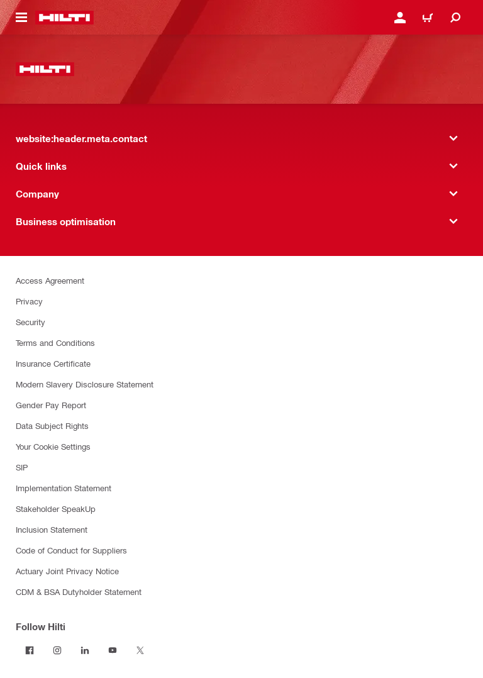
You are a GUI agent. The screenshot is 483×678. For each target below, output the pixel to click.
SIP (22, 467)
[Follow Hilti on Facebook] (29, 650)
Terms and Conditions (55, 342)
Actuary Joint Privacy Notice (67, 570)
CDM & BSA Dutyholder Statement (79, 591)
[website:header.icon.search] (455, 17)
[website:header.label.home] (64, 18)
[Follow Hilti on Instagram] (57, 650)
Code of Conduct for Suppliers (71, 550)
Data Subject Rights (52, 425)
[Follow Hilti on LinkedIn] (85, 650)
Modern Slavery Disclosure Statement (84, 384)
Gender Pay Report (51, 404)
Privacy (29, 301)
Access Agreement (50, 280)
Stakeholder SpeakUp (56, 508)
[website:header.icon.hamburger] (21, 17)
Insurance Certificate (53, 363)
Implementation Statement (63, 487)
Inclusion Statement (51, 529)
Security (30, 321)
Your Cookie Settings (53, 446)
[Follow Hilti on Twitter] (140, 650)
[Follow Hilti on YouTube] (112, 650)
